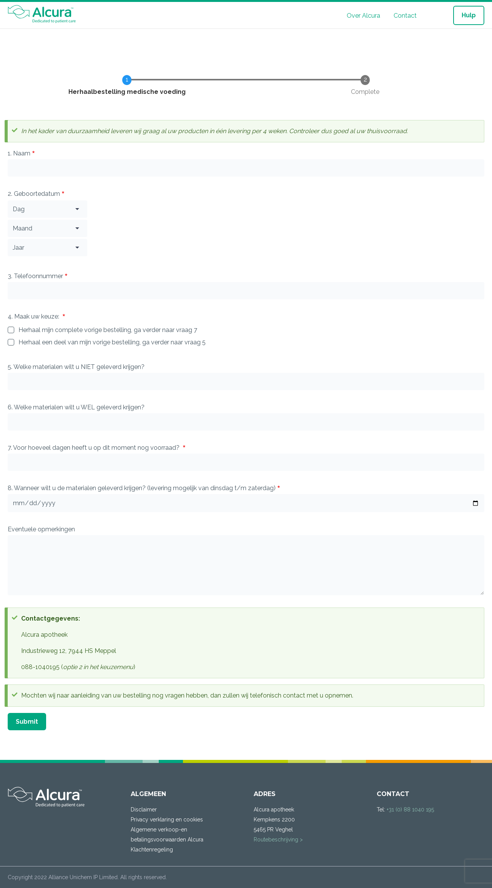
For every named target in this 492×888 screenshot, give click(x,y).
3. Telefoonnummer (35, 276)
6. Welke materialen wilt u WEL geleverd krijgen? (76, 407)
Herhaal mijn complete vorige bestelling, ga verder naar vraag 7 (107, 330)
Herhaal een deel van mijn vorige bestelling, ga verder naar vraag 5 (112, 342)
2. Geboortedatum (34, 193)
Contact (405, 15)
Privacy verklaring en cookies (167, 819)
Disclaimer (144, 809)
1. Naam (19, 153)
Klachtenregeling (152, 849)
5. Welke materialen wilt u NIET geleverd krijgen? (76, 367)
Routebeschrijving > (278, 839)
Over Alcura (363, 15)
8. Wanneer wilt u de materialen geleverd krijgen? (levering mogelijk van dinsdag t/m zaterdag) (142, 488)
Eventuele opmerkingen (41, 529)
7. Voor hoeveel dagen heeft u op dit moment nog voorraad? (94, 447)
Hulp (469, 15)
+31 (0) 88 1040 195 (410, 809)
